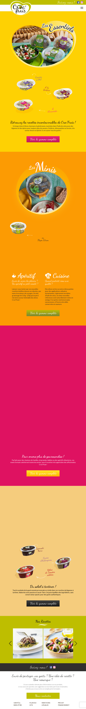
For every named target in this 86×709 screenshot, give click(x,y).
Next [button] (75, 643)
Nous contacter (43, 696)
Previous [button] (10, 643)
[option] (28, 643)
